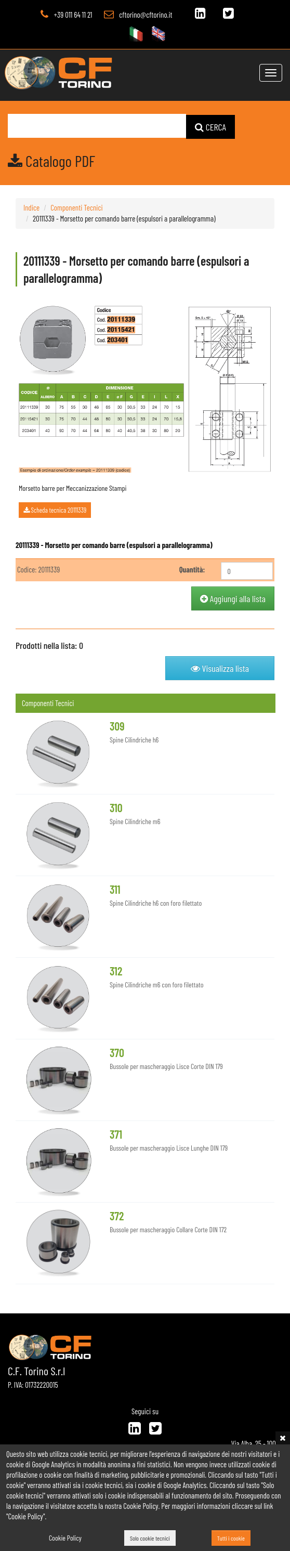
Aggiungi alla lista (233, 598)
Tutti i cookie (231, 1538)
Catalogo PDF (51, 160)
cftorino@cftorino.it (145, 14)
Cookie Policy (65, 1537)
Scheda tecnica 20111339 (54, 510)
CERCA (210, 126)
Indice (31, 207)
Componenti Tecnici (76, 207)
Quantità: (192, 569)
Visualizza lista (220, 667)
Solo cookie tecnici (150, 1538)
